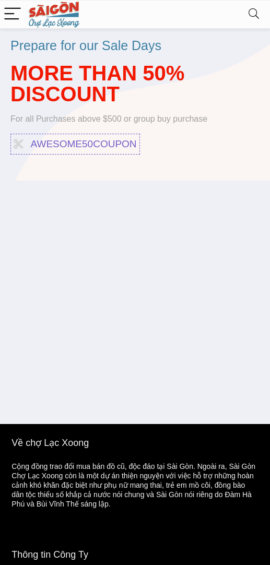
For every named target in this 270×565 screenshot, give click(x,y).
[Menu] (12, 14)
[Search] (253, 14)
